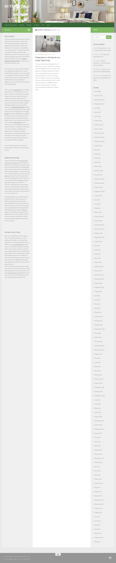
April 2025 (98, 116)
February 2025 (99, 125)
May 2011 (98, 542)
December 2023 (99, 179)
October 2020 (99, 325)
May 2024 (98, 158)
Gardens (29, 25)
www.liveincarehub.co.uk (14, 273)
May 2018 (98, 408)
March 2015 (98, 479)
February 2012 (99, 537)
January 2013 (98, 496)
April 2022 (98, 258)
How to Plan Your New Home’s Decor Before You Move (102, 78)
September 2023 (100, 191)
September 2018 (100, 396)
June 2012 (98, 521)
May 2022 (98, 254)
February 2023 (99, 216)
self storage (17, 122)
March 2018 (98, 416)
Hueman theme (26, 559)
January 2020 (98, 341)
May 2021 (98, 304)
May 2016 (98, 441)
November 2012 (99, 504)
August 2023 (98, 195)
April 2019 (98, 371)
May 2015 (98, 475)
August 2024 (98, 145)
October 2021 (99, 283)
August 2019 (98, 354)
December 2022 (99, 225)
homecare (20, 180)
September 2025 (100, 104)
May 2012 (98, 525)
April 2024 (98, 162)
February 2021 (99, 316)
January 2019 (98, 383)
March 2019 (98, 375)
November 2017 (99, 421)
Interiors (21, 25)
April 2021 (98, 308)
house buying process (18, 107)
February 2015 (99, 483)
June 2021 (98, 300)
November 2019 (99, 350)
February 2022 (99, 266)
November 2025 (99, 100)
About (48, 25)
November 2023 (99, 183)
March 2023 (98, 212)
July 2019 (97, 358)
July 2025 (97, 108)
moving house (17, 90)
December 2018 (99, 387)
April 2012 (98, 529)
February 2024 (99, 170)
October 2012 (99, 508)
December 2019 (99, 346)
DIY (43, 25)
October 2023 (99, 187)
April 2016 (98, 446)
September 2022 (100, 237)
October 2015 (99, 462)
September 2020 (100, 329)
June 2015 (98, 471)
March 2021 (98, 312)
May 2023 (98, 208)
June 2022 (98, 250)
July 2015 (97, 466)
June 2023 (98, 204)
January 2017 (98, 433)
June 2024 (98, 154)
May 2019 (98, 366)
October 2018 (99, 391)
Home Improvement (10, 25)
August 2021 (98, 291)
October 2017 (99, 425)
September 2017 (100, 429)
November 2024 (99, 137)
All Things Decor (17, 6)
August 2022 (98, 241)
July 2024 (97, 150)
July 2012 (97, 517)
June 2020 (98, 333)
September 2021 (100, 287)
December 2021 (99, 275)
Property (36, 25)
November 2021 (99, 279)
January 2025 (98, 129)
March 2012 (98, 533)
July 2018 (97, 400)
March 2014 (98, 491)
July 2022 (97, 246)
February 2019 (99, 379)
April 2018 (98, 412)
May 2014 (98, 487)
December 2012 (99, 500)
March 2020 (98, 337)
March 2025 (98, 120)
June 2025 (98, 112)
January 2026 (98, 95)
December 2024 (99, 133)
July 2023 (97, 200)
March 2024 (98, 166)
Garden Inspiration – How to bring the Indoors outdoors (101, 63)
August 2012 (98, 512)
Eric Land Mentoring (18, 244)
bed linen (7, 176)
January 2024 (98, 175)
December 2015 (99, 458)
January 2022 (98, 271)
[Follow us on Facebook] (29, 30)
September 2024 (100, 141)
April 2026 (98, 91)
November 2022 (99, 229)
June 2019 (98, 362)
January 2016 (98, 454)
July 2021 (97, 296)
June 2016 (98, 437)
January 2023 (98, 221)
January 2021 (98, 321)
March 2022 (98, 262)
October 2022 (99, 233)
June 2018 (98, 404)
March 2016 (98, 450)
